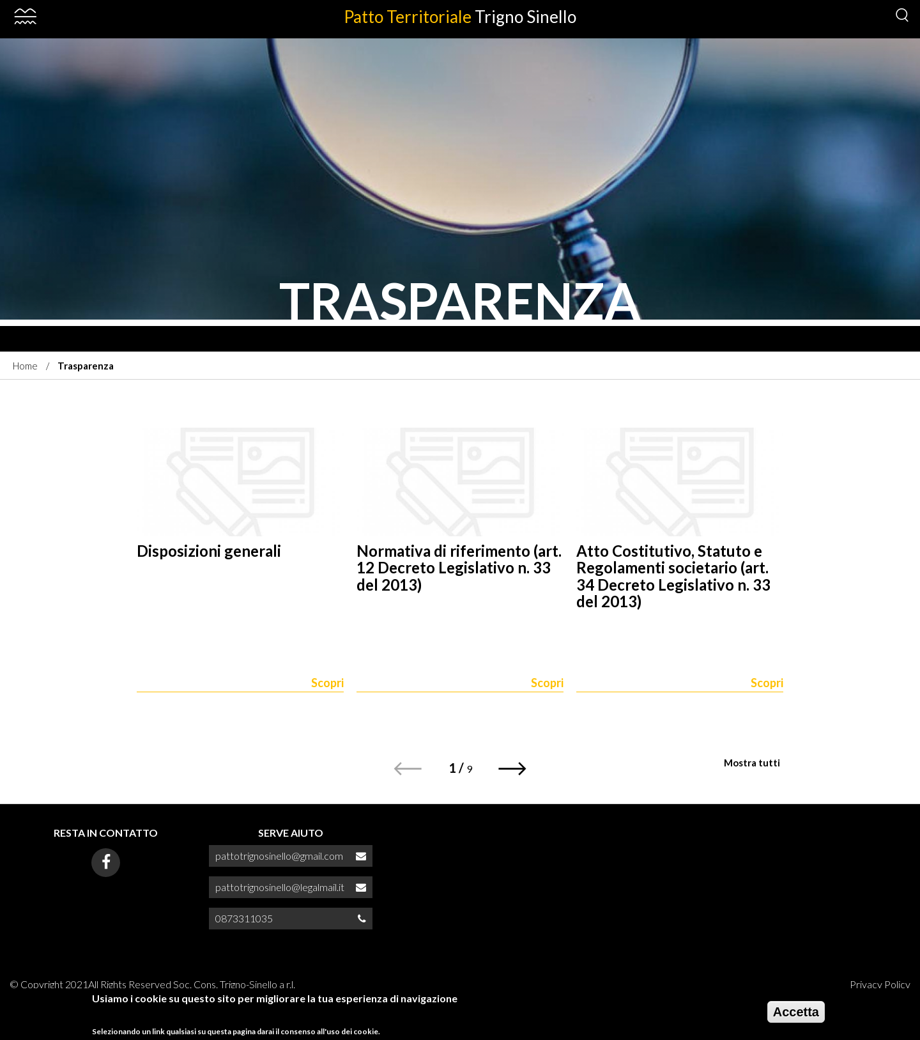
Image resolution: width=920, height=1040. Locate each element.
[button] (512, 768)
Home (25, 365)
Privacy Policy (880, 984)
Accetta (796, 1014)
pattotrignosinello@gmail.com (279, 856)
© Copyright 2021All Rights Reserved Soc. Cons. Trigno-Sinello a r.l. (152, 984)
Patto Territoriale (460, 16)
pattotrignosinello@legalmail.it (279, 887)
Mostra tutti (752, 762)
